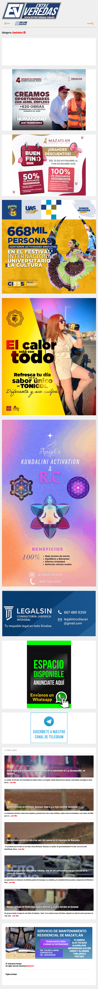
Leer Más (13, 782)
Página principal (11, 974)
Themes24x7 (30, 966)
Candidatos (18, 32)
